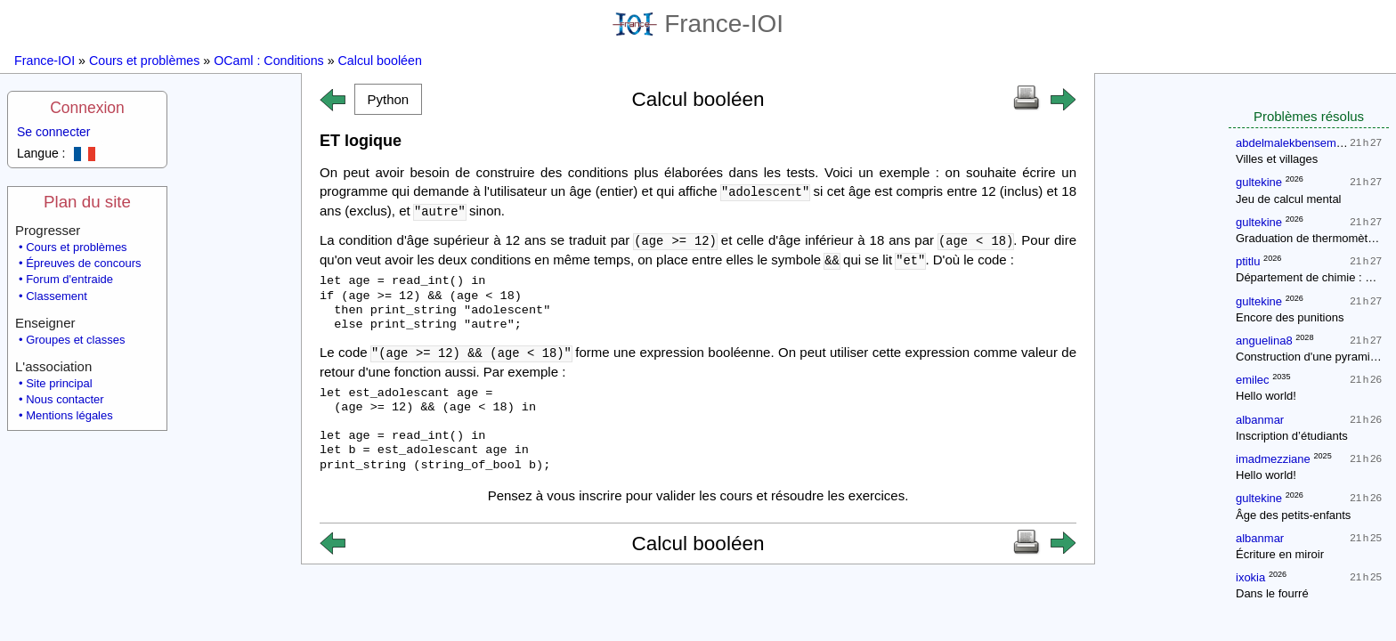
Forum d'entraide (69, 279)
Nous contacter (64, 399)
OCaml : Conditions (269, 60)
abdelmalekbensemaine (1297, 143)
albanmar (1260, 419)
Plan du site (87, 201)
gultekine (1259, 182)
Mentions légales (69, 415)
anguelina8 (1264, 340)
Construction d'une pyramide (1309, 356)
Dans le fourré (1272, 593)
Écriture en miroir (1280, 554)
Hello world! (1266, 395)
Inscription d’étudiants (1292, 435)
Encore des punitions (1289, 317)
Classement (56, 296)
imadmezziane (1273, 459)
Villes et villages (1277, 159)
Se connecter (54, 132)
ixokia (1250, 577)
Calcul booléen (380, 60)
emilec (1253, 379)
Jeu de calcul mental (1289, 199)
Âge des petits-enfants (1293, 515)
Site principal (59, 383)
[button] (388, 99)
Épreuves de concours (83, 263)
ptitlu (1248, 261)
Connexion (87, 108)
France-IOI (698, 23)
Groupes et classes (75, 339)
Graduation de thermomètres (1310, 238)
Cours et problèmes (144, 60)
